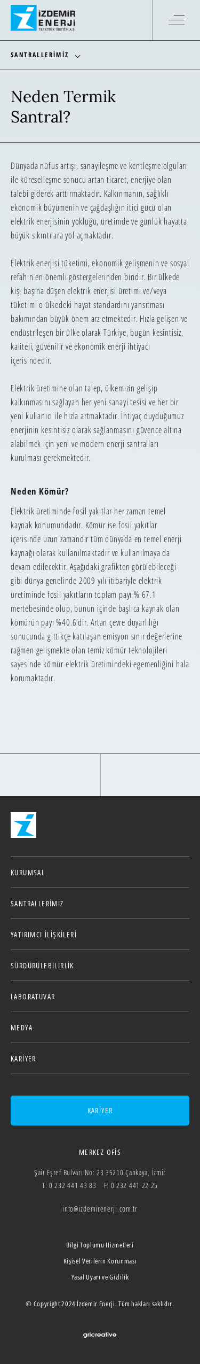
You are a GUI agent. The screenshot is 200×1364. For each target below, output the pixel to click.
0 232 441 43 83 (73, 1185)
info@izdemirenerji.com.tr (100, 1209)
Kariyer (23, 1058)
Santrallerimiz (37, 903)
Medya (22, 1027)
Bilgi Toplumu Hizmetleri (100, 1245)
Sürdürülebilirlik (42, 965)
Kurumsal (28, 872)
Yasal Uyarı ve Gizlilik (100, 1277)
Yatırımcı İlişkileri (44, 934)
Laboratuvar (33, 996)
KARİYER (100, 1110)
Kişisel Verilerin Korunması (100, 1261)
